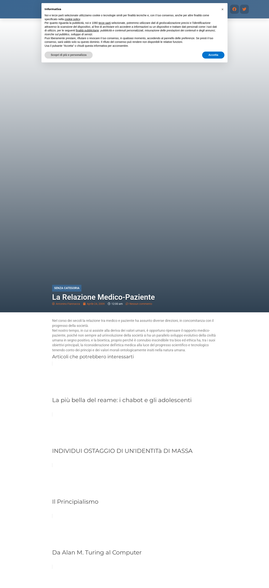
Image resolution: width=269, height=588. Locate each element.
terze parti (105, 22)
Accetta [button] (213, 54)
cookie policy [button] (72, 19)
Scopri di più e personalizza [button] (68, 54)
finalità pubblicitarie (87, 30)
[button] (222, 9)
